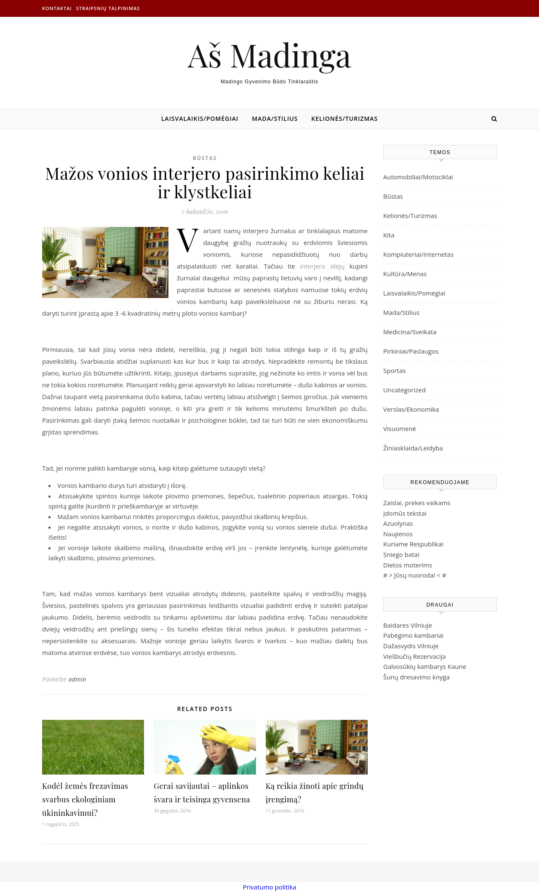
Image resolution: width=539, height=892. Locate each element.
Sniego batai (401, 554)
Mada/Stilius (275, 118)
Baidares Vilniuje (407, 625)
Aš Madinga (269, 54)
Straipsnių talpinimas (108, 8)
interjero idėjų (322, 266)
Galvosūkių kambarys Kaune (424, 666)
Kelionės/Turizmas (344, 118)
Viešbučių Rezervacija (414, 656)
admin (77, 679)
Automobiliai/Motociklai (418, 177)
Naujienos (398, 534)
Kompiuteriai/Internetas (418, 254)
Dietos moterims (407, 565)
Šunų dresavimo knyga (416, 677)
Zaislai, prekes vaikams (417, 502)
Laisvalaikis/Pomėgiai (200, 118)
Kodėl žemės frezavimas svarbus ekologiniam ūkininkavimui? (85, 799)
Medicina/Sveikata (410, 332)
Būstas (205, 158)
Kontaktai (57, 8)
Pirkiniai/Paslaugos (410, 351)
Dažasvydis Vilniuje (411, 646)
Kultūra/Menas (405, 273)
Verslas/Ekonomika (411, 409)
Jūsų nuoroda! (414, 575)
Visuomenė (399, 428)
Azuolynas (398, 523)
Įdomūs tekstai (405, 513)
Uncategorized (404, 390)
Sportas (394, 370)
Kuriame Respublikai (413, 544)
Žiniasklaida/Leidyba (413, 448)
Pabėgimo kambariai (413, 635)
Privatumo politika (269, 887)
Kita (389, 235)
